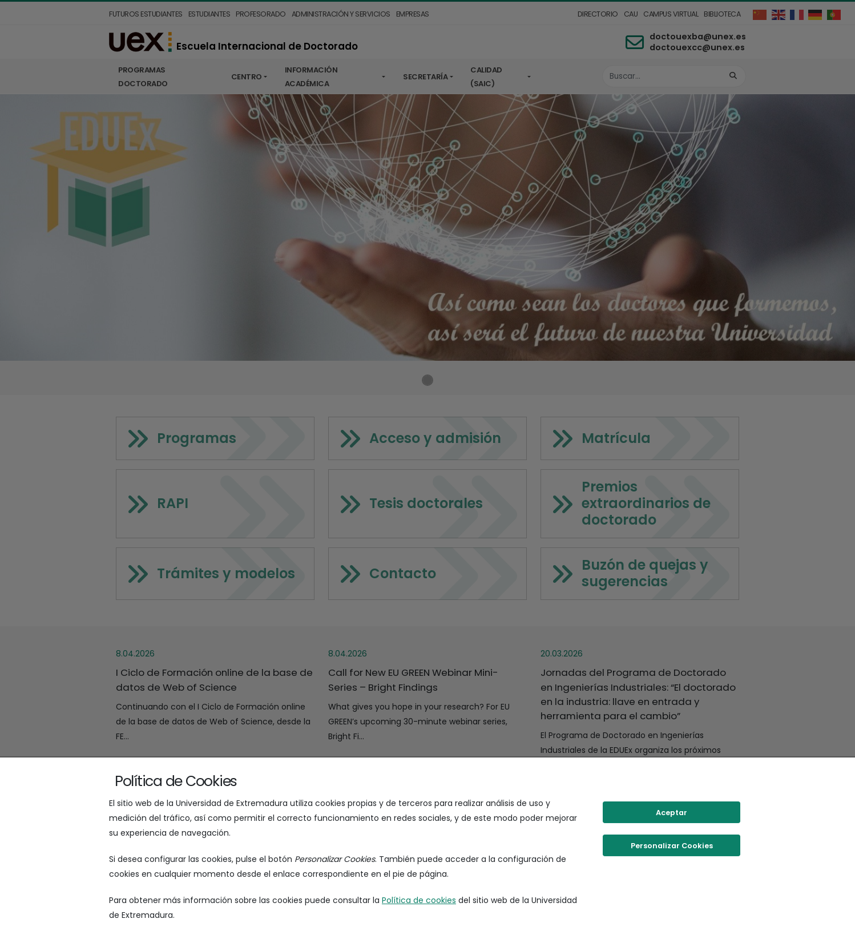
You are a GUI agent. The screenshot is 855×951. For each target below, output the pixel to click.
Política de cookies (419, 900)
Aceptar (671, 812)
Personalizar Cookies (672, 846)
